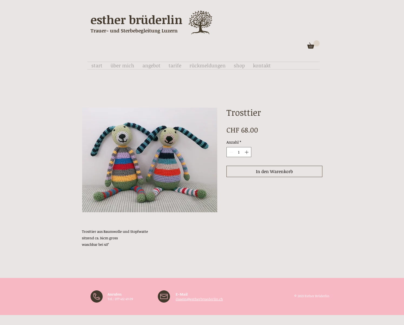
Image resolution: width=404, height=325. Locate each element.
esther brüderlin (136, 19)
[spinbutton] (239, 152)
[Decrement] (230, 152)
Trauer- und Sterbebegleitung (125, 30)
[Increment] (247, 152)
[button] (313, 44)
